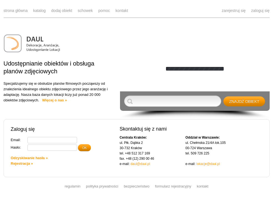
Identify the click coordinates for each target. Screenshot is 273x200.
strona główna (16, 10)
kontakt (122, 10)
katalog (39, 10)
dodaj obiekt (61, 10)
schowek (85, 10)
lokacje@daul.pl (208, 164)
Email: (16, 140)
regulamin (72, 186)
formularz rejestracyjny (173, 186)
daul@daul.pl (140, 164)
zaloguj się (260, 10)
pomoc (104, 10)
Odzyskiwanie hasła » (29, 158)
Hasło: (16, 147)
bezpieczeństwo (137, 186)
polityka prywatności (102, 186)
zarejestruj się (234, 10)
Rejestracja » (22, 163)
